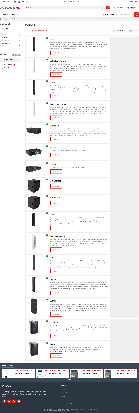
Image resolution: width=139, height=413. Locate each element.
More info (56, 53)
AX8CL (53, 279)
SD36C (53, 164)
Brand (6, 19)
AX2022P (54, 126)
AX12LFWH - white (58, 104)
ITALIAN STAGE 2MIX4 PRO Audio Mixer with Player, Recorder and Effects (125, 371)
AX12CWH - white (58, 61)
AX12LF (53, 83)
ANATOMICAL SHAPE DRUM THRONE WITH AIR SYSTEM (57, 371)
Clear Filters (17, 54)
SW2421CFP (55, 181)
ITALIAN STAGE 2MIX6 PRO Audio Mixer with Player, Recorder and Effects (91, 371)
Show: (132, 31)
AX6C (52, 215)
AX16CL (53, 258)
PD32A (53, 147)
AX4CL (53, 301)
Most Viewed (8, 365)
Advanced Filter (9, 60)
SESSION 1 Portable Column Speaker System (23, 371)
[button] (68, 379)
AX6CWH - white (58, 236)
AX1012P (54, 344)
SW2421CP (55, 198)
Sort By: (114, 31)
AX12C (53, 39)
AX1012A (54, 323)
